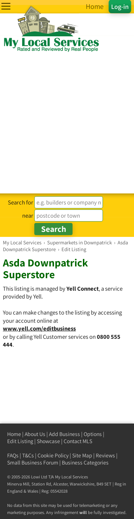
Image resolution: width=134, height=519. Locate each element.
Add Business (64, 434)
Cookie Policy (53, 455)
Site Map (82, 455)
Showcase (48, 441)
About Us (35, 434)
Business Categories (85, 462)
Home (14, 434)
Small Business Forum (32, 462)
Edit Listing (20, 441)
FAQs (13, 455)
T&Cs (28, 455)
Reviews (105, 455)
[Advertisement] (67, 123)
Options (93, 434)
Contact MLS (78, 441)
